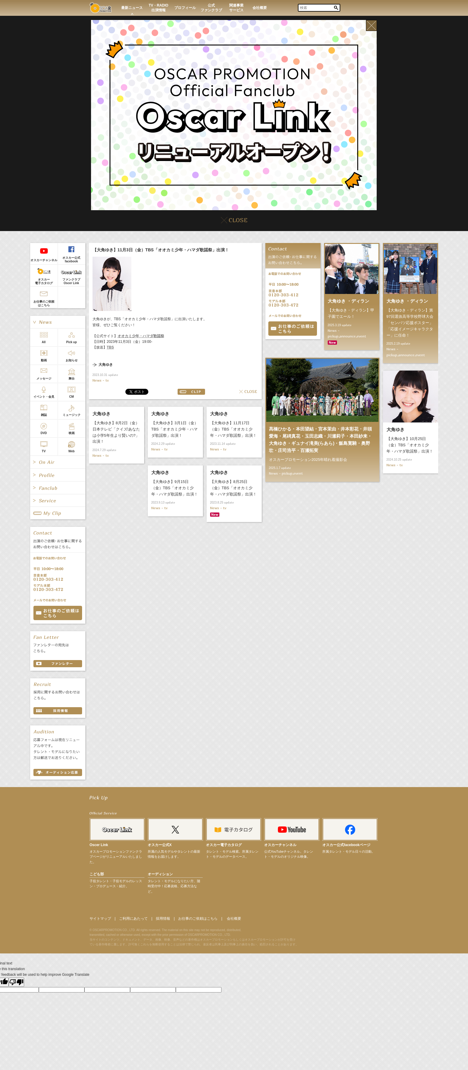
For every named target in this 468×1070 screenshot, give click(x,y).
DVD (44, 433)
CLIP (191, 392)
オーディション (160, 874)
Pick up (71, 342)
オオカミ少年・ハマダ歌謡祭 (141, 336)
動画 (44, 360)
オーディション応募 (57, 772)
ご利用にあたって (133, 918)
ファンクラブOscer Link (71, 281)
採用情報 (163, 918)
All (44, 342)
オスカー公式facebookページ (346, 845)
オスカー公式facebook (71, 259)
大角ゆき (105, 364)
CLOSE (248, 391)
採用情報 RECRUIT (57, 710)
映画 (72, 433)
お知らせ (72, 360)
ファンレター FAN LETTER (57, 663)
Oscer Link (99, 845)
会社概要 (234, 918)
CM (71, 396)
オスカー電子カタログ (44, 281)
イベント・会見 (43, 396)
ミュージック (72, 414)
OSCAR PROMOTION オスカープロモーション (100, 7)
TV (44, 451)
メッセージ (43, 378)
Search (336, 7)
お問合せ (292, 328)
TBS (110, 347)
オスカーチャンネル (43, 260)
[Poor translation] (16, 982)
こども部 (97, 874)
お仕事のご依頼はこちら (43, 303)
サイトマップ (100, 918)
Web (71, 451)
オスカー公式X (160, 845)
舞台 (72, 378)
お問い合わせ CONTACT (57, 613)
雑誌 (44, 414)
